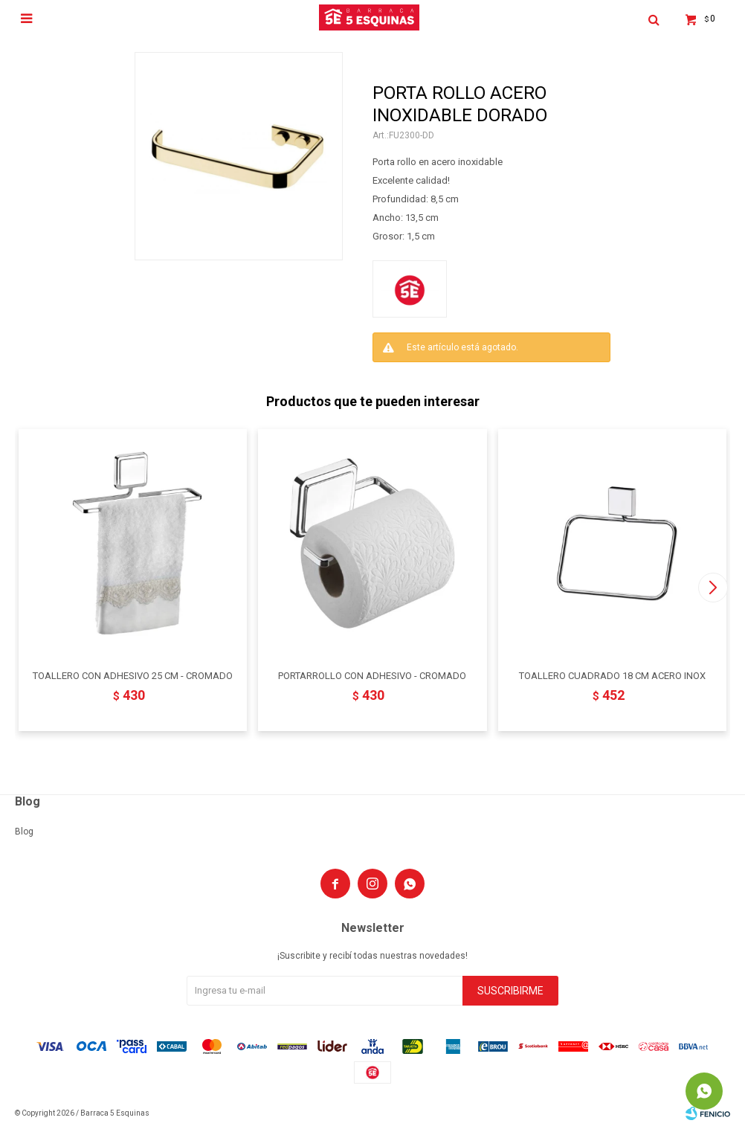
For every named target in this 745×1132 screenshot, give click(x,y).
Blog (24, 831)
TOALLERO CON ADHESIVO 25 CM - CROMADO (133, 675)
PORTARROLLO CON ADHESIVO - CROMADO (372, 675)
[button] (713, 587)
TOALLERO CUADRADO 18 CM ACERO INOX (612, 675)
